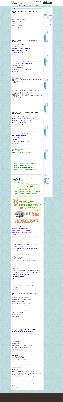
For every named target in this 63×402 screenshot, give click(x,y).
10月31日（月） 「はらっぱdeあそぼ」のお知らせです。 (23, 148)
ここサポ (45, 180)
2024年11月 (45, 40)
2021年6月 (45, 64)
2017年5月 (45, 109)
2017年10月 (45, 105)
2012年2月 (45, 173)
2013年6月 (45, 156)
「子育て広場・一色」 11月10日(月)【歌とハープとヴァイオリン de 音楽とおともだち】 (48, 16)
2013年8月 (45, 154)
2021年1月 (45, 66)
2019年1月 (45, 90)
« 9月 (44, 24)
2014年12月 (45, 137)
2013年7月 (45, 155)
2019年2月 (45, 89)
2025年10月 (45, 32)
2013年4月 (45, 158)
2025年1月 (45, 39)
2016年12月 (45, 113)
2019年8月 (45, 83)
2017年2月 (45, 111)
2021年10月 (45, 61)
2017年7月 (45, 108)
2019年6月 (45, 85)
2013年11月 (45, 151)
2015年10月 (45, 128)
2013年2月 (45, 160)
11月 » (50, 24)
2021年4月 (45, 65)
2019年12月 (45, 79)
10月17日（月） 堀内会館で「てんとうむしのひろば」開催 (23, 329)
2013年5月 (45, 157)
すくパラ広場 (45, 184)
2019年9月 (45, 82)
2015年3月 (45, 135)
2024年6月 (45, 43)
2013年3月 (45, 159)
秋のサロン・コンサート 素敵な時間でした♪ (20, 76)
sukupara (22, 13)
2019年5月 (45, 86)
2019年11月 (45, 80)
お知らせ (45, 179)
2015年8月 (45, 130)
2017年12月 (45, 103)
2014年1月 (45, 149)
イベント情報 (16, 71)
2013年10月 (45, 152)
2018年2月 (45, 102)
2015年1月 (45, 136)
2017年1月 (45, 112)
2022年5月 (45, 58)
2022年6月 (45, 57)
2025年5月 (45, 36)
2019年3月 (45, 88)
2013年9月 (45, 153)
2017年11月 (45, 104)
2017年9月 (45, 106)
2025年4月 (45, 37)
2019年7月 (45, 84)
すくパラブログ (46, 183)
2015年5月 (45, 133)
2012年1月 (45, 174)
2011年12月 (45, 175)
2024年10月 (45, 41)
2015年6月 (45, 132)
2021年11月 (45, 60)
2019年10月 (45, 81)
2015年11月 (45, 127)
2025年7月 (45, 34)
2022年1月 (45, 59)
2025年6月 (45, 35)
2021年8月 (45, 63)
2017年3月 (45, 110)
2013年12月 (45, 150)
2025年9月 (45, 33)
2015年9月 (45, 129)
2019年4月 (45, 87)
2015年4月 (45, 134)
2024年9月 (45, 42)
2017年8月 (45, 107)
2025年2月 (45, 38)
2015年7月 (45, 131)
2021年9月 (45, 62)
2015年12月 (45, 126)
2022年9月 (45, 56)
